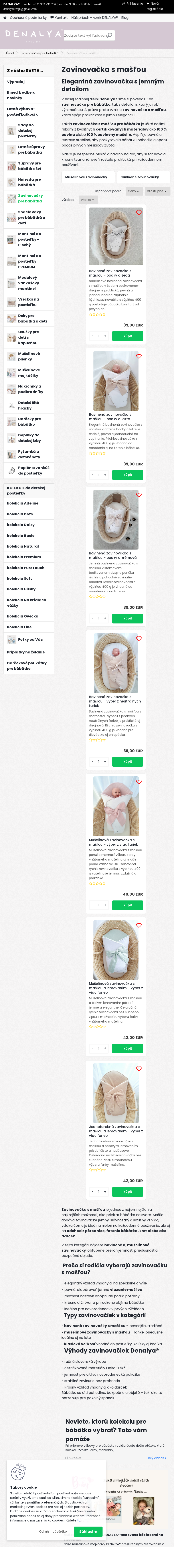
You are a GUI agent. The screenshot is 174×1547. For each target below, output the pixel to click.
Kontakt (59, 17)
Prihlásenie (135, 3)
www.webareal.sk (105, 1543)
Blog (125, 17)
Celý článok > (156, 1069)
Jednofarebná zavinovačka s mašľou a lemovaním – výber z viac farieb (116, 736)
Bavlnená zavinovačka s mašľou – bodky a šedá (87, 273)
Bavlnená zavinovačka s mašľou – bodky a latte (142, 273)
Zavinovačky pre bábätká (40, 53)
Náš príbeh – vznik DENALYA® (94, 17)
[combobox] (134, 191)
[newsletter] (154, 1330)
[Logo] (33, 35)
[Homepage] (4, 18)
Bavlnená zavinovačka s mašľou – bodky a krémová (87, 428)
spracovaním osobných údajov (102, 1340)
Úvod (10, 53)
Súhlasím (88, 1531)
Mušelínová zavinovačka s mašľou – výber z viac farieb (87, 581)
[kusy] (74, 345)
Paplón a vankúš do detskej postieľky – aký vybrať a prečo (113, 1184)
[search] (109, 37)
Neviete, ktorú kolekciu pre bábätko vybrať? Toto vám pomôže (106, 1041)
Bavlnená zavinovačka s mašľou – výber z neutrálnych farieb (142, 428)
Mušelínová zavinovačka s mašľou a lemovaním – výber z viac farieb (142, 581)
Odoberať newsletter (49, 1317)
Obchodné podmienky (28, 17)
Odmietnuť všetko (53, 1531)
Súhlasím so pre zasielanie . (114, 1340)
